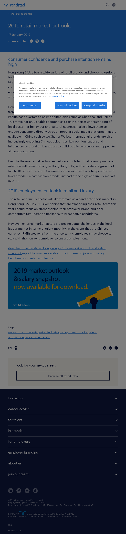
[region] (63, 94)
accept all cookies (94, 105)
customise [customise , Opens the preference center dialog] (29, 105)
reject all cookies (66, 105)
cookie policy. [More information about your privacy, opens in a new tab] (58, 96)
